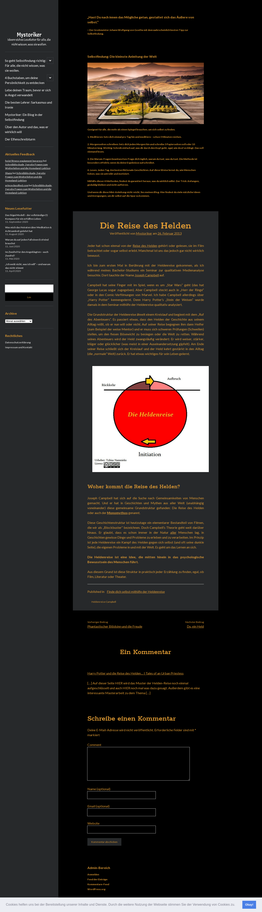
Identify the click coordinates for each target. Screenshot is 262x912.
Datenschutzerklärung (18, 342)
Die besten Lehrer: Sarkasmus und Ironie (28, 104)
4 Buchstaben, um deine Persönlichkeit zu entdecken (24, 80)
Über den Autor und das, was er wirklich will (26, 129)
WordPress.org (96, 889)
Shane (8, 173)
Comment (94, 745)
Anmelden (93, 874)
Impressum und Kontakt (18, 347)
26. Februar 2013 (170, 233)
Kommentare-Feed (98, 884)
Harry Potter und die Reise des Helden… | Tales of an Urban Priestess (135, 673)
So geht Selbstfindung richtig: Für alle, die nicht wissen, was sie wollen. (25, 65)
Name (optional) (98, 789)
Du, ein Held (195, 626)
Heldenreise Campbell (103, 601)
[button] (236, 905)
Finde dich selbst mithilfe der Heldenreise (136, 591)
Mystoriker (29, 34)
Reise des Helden (145, 245)
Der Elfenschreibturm (20, 139)
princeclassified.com (16, 185)
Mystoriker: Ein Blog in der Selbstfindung (24, 117)
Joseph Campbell (147, 275)
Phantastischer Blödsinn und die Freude (114, 626)
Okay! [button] (249, 904)
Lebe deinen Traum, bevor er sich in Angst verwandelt (28, 92)
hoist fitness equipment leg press (24, 160)
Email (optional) (98, 806)
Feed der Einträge (97, 879)
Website (93, 823)
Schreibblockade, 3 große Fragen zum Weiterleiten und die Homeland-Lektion (25, 177)
